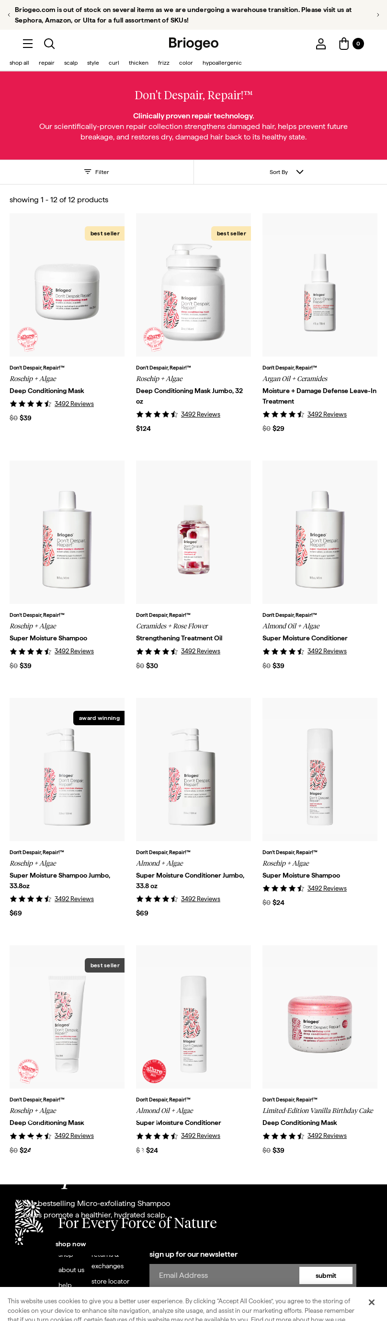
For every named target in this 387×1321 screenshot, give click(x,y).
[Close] (371, 1302)
